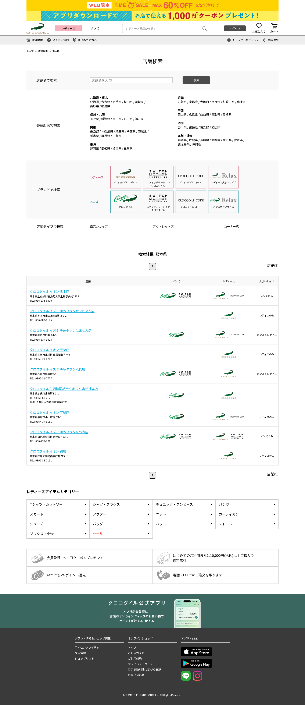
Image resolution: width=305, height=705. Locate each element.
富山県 (116, 119)
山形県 (94, 106)
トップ (29, 51)
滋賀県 (182, 102)
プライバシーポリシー (141, 664)
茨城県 (142, 131)
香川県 (182, 127)
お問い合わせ (136, 675)
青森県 (105, 102)
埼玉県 (119, 131)
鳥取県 (215, 114)
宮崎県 (238, 140)
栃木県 (94, 136)
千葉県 (131, 131)
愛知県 (105, 148)
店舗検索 (43, 51)
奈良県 (215, 102)
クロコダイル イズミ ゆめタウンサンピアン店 (62, 311)
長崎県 (204, 140)
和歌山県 (228, 102)
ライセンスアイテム (87, 647)
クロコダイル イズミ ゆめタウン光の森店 (59, 432)
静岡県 (94, 148)
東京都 (94, 131)
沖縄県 (196, 144)
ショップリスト (84, 658)
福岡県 (182, 140)
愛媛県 (215, 127)
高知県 (204, 127)
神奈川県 (107, 131)
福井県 (139, 119)
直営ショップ (99, 226)
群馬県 (105, 136)
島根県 (227, 114)
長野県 (94, 119)
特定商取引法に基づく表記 (144, 669)
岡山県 (182, 114)
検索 (196, 80)
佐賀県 (193, 140)
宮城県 (139, 102)
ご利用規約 (135, 658)
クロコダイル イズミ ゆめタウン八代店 (57, 369)
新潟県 (105, 119)
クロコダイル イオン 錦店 (48, 451)
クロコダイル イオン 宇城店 (49, 412)
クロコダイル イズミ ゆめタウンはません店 (61, 330)
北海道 (94, 102)
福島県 (105, 106)
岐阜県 (116, 148)
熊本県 (215, 140)
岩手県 (116, 102)
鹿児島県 (184, 144)
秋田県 (128, 102)
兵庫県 (241, 102)
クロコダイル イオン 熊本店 (49, 291)
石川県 (128, 119)
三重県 (128, 148)
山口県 (204, 114)
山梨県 (116, 136)
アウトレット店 (163, 226)
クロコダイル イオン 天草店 (49, 349)
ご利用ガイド (136, 653)
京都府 (193, 102)
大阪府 (204, 102)
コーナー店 (231, 226)
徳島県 (193, 127)
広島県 (193, 114)
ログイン (235, 28)
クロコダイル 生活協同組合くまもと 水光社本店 (64, 388)
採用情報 (80, 653)
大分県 (227, 140)
